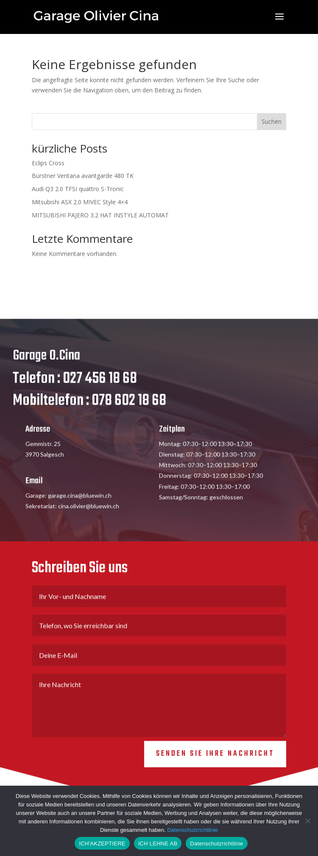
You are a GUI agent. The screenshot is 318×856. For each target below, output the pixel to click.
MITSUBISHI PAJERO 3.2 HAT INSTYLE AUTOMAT (100, 215)
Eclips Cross (48, 163)
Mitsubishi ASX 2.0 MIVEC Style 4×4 (80, 202)
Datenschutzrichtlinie (192, 830)
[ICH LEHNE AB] (307, 821)
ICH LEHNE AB (158, 843)
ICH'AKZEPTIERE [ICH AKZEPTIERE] (102, 843)
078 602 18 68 (129, 407)
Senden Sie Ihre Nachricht (215, 760)
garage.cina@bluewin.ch (80, 502)
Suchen (272, 121)
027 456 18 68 (100, 385)
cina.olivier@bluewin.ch (88, 512)
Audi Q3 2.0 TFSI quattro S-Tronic (78, 189)
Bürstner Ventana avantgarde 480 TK (83, 176)
